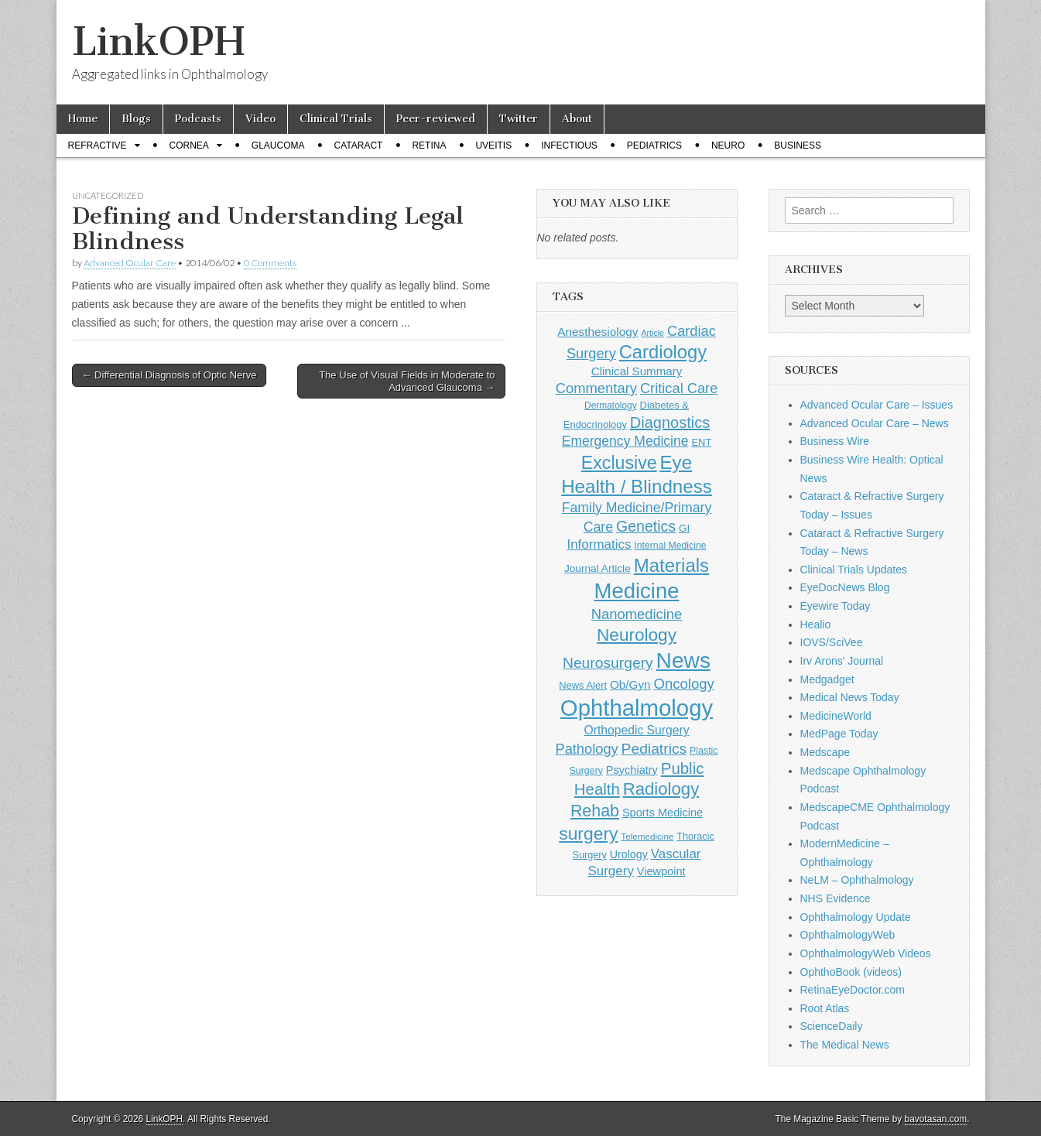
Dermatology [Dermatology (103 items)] (610, 405)
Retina (429, 145)
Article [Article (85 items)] (652, 332)
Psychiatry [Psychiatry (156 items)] (632, 770)
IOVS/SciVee (831, 642)
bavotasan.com (936, 1119)
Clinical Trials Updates (854, 569)
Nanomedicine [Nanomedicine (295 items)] (637, 614)
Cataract (358, 145)
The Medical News (844, 1044)
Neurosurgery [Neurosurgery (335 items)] (608, 663)
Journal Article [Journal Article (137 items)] (597, 568)
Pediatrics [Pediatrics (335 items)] (654, 749)
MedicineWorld (835, 716)
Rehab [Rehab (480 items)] (594, 811)
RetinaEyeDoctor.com (852, 990)
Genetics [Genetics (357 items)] (646, 526)
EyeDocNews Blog (845, 587)
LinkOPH (158, 41)
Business (797, 145)
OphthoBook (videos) (851, 972)
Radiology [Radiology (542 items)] (661, 789)
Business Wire (834, 441)
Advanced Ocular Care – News (874, 423)
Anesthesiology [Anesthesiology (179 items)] (597, 331)
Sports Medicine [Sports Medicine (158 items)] (662, 812)
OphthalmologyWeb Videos (865, 953)
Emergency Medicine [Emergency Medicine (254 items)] (625, 441)
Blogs (136, 118)
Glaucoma (278, 145)
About (577, 118)
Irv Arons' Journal (842, 661)
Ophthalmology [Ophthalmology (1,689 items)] (636, 707)
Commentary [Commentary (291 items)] (596, 388)
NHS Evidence (835, 898)
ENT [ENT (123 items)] (701, 442)
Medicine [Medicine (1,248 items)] (637, 591)
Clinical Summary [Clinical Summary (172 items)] (637, 371)
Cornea (189, 145)
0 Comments (270, 263)
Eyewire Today (835, 606)
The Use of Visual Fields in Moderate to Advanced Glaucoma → (407, 381)
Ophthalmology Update (855, 917)
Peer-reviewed (435, 118)
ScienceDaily (831, 1026)
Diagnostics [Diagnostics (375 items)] (670, 422)
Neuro (728, 145)
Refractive (97, 145)
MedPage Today (839, 733)
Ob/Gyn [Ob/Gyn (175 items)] (630, 684)
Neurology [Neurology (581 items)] (636, 635)
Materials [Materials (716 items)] (671, 565)
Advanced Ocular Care (130, 263)
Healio (815, 624)
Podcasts (198, 118)
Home (83, 118)
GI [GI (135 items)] (684, 528)
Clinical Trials (336, 118)
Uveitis (493, 145)
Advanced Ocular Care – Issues (877, 405)
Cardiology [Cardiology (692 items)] (663, 352)
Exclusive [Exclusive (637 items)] (619, 463)
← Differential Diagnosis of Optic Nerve (169, 375)
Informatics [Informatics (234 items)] (599, 544)
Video (260, 118)
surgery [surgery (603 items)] (588, 833)
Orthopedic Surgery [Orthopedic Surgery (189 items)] (636, 730)
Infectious (569, 145)
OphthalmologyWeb (847, 935)
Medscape (825, 752)
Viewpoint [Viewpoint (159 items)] (661, 871)
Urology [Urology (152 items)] (629, 854)
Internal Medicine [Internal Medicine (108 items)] (670, 545)
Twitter (518, 118)
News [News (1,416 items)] (683, 660)
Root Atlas (825, 1008)
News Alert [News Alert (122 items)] (583, 685)
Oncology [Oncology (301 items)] (683, 684)
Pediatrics (654, 145)
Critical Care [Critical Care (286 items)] (678, 388)
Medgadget (827, 679)
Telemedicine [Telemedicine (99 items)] (647, 836)
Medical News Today (849, 697)
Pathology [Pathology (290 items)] (586, 749)
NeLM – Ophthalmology (857, 880)
